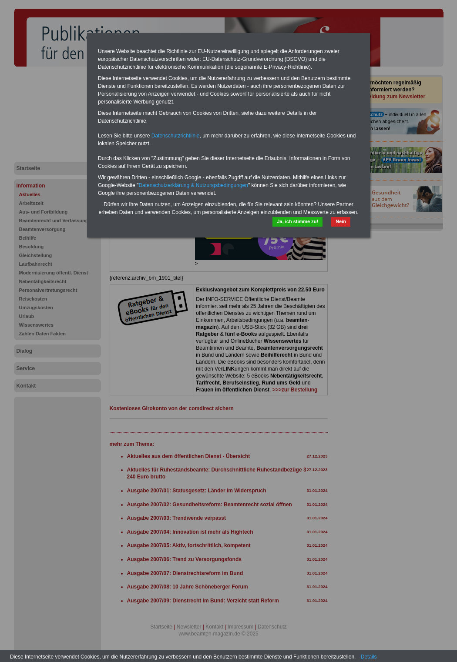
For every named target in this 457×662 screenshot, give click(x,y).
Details (369, 657)
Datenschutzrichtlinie (175, 136)
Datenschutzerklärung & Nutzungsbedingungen (193, 185)
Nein (341, 221)
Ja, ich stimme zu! (297, 221)
